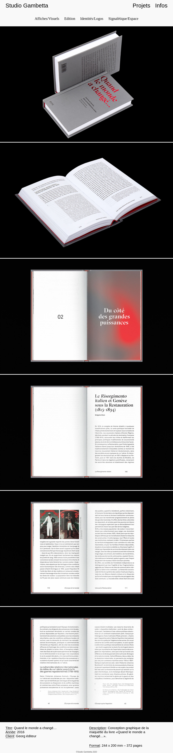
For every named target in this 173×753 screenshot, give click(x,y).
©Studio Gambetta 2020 (86, 752)
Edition (69, 19)
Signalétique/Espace (123, 19)
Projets (141, 5)
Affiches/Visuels (47, 19)
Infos (161, 5)
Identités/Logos (91, 19)
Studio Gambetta (27, 5)
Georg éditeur (26, 736)
